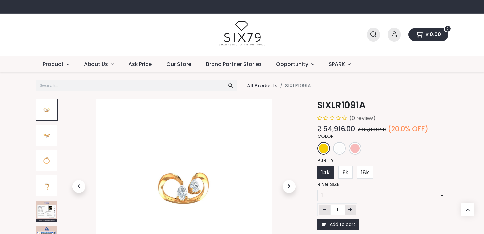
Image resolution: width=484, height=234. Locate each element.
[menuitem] (140, 64)
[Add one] (351, 210)
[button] (78, 186)
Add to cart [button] (338, 224)
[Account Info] (394, 35)
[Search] (373, 35)
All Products (262, 85)
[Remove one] (325, 210)
